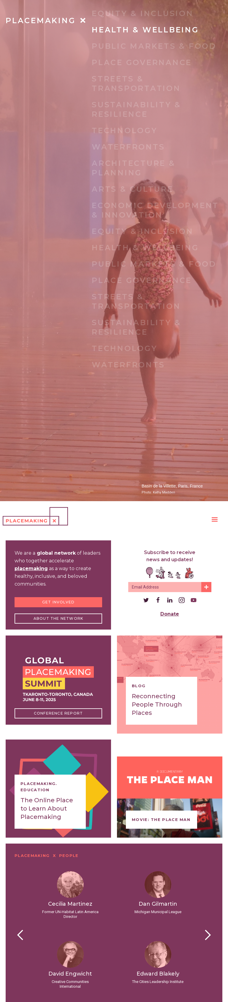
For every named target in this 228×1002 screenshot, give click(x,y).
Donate (169, 614)
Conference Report (58, 713)
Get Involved (58, 602)
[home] (35, 516)
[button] (214, 519)
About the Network (58, 618)
